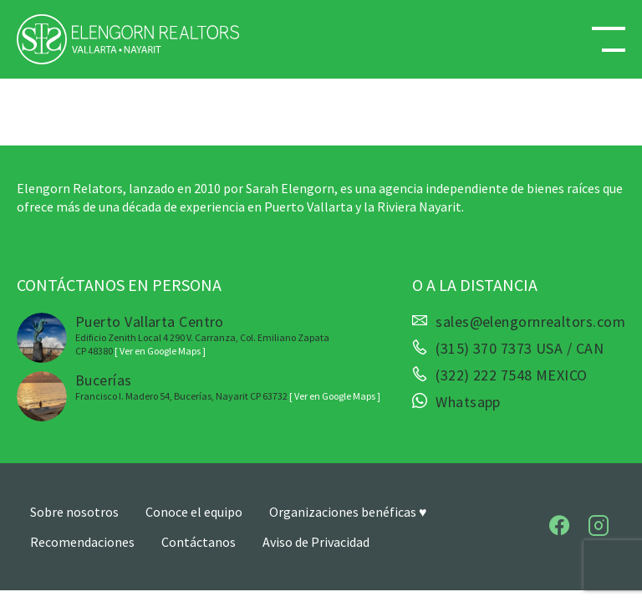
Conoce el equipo (193, 511)
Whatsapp (468, 402)
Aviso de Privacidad (315, 541)
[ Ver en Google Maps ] (160, 350)
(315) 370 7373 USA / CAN (520, 348)
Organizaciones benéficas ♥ (348, 511)
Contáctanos (198, 541)
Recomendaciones (82, 541)
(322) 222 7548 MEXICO (511, 375)
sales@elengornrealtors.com (530, 322)
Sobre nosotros (74, 511)
